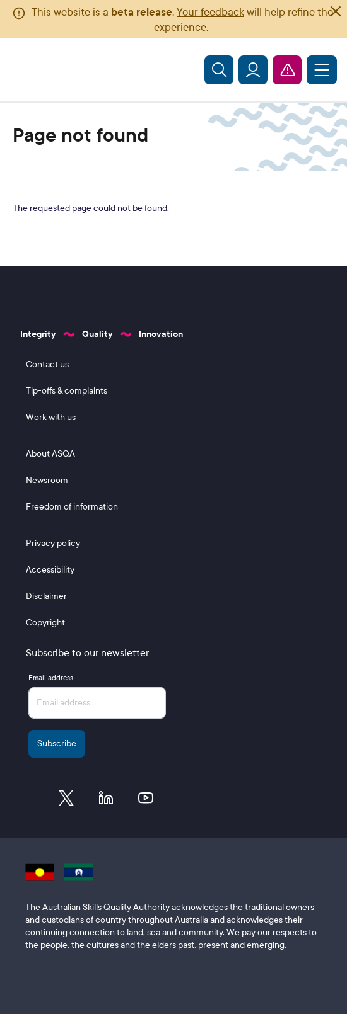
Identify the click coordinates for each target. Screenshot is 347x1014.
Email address (50, 678)
